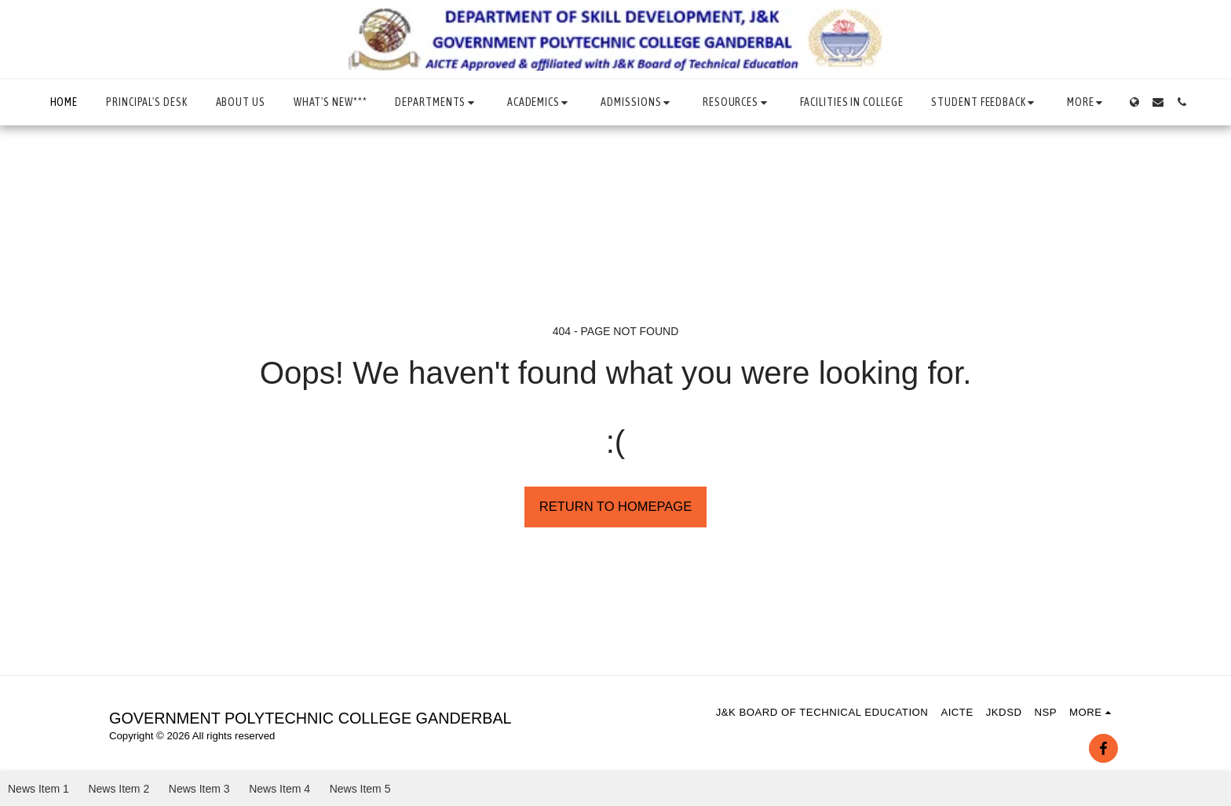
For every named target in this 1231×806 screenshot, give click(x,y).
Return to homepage (615, 506)
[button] (436, 102)
